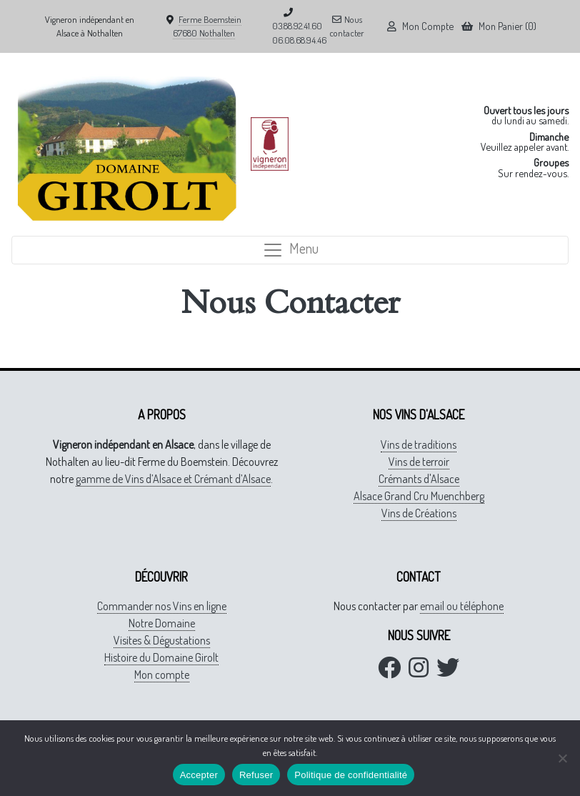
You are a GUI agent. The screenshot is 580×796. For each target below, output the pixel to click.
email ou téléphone (462, 606)
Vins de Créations (418, 513)
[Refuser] (562, 758)
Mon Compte (420, 25)
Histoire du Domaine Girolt (161, 657)
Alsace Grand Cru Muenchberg (419, 496)
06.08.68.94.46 (299, 40)
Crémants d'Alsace (419, 479)
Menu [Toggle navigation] (290, 249)
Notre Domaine (162, 623)
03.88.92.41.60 (297, 25)
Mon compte (161, 674)
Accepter (199, 775)
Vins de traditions (418, 444)
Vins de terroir (419, 461)
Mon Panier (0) (498, 25)
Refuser (256, 775)
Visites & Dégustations (162, 640)
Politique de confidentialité (350, 775)
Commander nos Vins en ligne (161, 606)
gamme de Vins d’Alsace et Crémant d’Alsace (173, 479)
